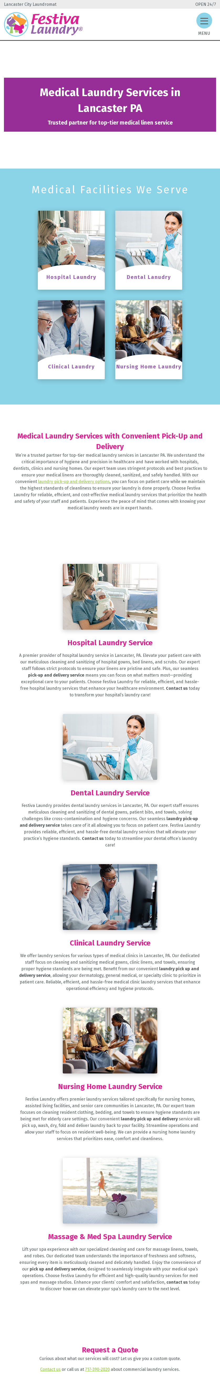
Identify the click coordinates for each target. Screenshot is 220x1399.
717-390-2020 (97, 1369)
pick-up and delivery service (56, 675)
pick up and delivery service (57, 1269)
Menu (204, 33)
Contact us (177, 688)
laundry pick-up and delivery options (74, 481)
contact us (177, 1282)
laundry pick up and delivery (149, 1118)
